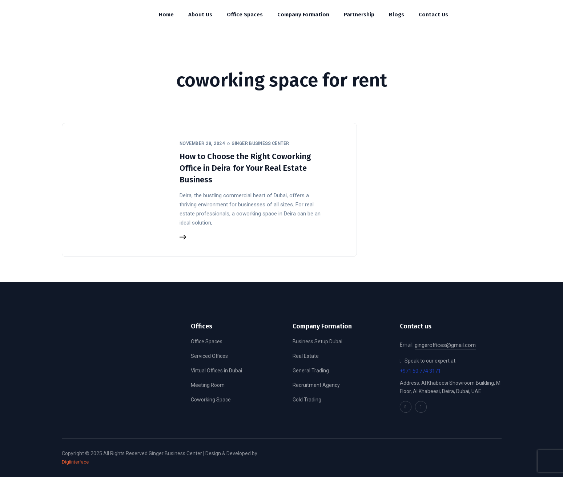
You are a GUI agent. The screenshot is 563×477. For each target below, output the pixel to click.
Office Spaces (206, 341)
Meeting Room (208, 385)
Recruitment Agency (316, 385)
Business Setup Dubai (317, 341)
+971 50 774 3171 (420, 371)
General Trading (311, 370)
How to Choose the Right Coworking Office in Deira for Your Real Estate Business (245, 168)
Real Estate (306, 356)
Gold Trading (307, 400)
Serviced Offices (209, 356)
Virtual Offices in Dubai (216, 370)
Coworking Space (211, 400)
